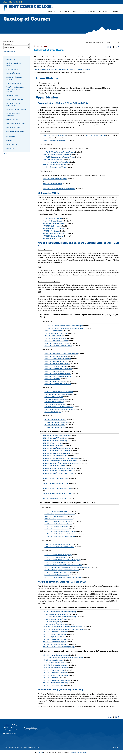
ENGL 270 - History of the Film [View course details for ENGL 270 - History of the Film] (54, 381)
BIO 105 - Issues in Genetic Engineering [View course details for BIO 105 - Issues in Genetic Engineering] (56, 614)
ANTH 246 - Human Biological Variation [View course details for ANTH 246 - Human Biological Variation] (56, 655)
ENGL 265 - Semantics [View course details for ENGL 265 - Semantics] (52, 379)
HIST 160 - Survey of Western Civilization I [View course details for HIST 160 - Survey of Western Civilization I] (57, 448)
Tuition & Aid (90, 11)
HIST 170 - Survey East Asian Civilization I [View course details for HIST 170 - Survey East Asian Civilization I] (57, 451)
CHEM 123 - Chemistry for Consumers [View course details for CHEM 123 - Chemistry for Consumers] (55, 665)
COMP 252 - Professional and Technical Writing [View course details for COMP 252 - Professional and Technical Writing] (59, 157)
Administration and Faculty (15, 131)
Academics (64, 11)
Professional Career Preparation (13, 114)
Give (20, 2)
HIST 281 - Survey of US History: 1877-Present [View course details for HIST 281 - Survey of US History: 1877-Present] (58, 473)
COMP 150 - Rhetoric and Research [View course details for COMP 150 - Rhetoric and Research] (54, 140)
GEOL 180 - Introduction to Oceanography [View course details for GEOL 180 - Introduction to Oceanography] (56, 680)
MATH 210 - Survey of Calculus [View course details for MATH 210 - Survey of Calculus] (53, 236)
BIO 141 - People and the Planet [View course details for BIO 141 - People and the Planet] (53, 663)
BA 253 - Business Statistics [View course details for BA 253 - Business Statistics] (52, 218)
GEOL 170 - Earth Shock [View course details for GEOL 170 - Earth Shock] (51, 678)
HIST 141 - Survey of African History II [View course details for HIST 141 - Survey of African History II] (55, 441)
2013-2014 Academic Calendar (13, 64)
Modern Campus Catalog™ (79, 752)
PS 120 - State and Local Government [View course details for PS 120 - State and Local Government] (57, 529)
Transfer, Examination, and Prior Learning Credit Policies (15, 89)
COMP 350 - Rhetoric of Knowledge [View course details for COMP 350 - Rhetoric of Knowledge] (55, 179)
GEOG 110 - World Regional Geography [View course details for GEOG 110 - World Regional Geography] (57, 544)
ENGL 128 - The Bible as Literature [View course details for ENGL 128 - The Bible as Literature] (56, 356)
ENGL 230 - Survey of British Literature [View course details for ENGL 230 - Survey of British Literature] (57, 374)
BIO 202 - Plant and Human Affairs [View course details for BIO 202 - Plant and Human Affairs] (54, 619)
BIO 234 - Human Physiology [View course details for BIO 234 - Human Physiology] (52, 622)
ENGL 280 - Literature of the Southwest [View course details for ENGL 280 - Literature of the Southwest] (57, 384)
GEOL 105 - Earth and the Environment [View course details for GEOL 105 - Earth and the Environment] (55, 632)
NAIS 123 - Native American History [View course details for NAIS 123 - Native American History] (55, 498)
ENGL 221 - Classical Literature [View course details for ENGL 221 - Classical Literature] (55, 371)
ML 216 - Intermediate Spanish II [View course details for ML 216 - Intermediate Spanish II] (55, 422)
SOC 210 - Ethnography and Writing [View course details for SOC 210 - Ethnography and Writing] (54, 167)
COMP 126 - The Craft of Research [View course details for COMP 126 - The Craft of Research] (54, 136)
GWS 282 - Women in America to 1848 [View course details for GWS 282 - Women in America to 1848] (55, 483)
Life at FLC (103, 11)
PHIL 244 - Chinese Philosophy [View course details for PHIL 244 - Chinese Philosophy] (55, 399)
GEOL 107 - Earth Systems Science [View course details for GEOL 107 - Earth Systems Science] (54, 634)
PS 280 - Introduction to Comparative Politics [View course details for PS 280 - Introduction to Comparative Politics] (59, 536)
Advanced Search (9, 51)
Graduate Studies (12, 119)
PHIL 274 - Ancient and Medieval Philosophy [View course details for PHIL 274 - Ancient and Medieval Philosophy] (59, 409)
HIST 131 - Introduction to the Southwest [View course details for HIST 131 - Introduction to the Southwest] (56, 436)
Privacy (115, 747)
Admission (77, 11)
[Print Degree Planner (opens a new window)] (108, 47)
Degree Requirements (13, 83)
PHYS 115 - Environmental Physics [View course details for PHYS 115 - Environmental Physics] (54, 642)
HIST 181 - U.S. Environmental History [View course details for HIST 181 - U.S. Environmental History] (55, 456)
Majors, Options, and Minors (15, 99)
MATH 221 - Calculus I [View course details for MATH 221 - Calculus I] (50, 238)
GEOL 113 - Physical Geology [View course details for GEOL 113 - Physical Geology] (52, 637)
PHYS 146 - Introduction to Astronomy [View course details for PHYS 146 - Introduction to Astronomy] (55, 644)
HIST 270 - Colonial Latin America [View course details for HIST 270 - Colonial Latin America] (54, 466)
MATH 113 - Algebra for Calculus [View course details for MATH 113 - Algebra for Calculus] (54, 228)
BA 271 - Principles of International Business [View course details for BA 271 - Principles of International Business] (59, 514)
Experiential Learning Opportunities (13, 104)
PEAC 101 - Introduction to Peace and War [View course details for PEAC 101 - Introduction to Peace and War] (58, 392)
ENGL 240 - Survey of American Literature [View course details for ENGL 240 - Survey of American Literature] (58, 376)
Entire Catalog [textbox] (8, 44)
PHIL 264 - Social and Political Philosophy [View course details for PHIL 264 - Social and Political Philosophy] (58, 407)
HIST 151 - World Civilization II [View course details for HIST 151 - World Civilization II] (53, 446)
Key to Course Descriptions (15, 123)
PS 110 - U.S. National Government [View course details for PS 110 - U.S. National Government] (56, 526)
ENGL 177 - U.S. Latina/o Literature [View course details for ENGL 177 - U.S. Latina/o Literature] (56, 366)
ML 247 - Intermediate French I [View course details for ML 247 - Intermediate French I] (54, 425)
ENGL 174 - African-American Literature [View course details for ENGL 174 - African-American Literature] (57, 359)
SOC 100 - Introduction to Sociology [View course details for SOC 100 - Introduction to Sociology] (56, 575)
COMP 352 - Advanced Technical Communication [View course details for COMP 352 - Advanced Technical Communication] (59, 189)
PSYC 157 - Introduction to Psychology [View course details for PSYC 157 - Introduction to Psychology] (57, 572)
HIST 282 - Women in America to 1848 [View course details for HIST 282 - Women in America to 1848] (55, 478)
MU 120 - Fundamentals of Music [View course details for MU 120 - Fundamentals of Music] (55, 338)
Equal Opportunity (12, 144)
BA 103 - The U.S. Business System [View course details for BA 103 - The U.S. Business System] (56, 511)
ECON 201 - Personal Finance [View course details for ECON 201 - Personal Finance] (54, 516)
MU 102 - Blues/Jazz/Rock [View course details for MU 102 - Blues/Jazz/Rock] (53, 336)
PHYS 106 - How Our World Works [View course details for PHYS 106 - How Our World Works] (54, 639)
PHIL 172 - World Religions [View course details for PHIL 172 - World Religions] (53, 397)
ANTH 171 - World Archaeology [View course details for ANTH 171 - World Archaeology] (54, 557)
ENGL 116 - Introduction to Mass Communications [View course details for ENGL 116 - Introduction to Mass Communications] (61, 354)
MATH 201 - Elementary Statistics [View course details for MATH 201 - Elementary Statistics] (54, 233)
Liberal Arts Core (12, 95)
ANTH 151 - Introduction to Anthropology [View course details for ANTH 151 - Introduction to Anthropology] (58, 555)
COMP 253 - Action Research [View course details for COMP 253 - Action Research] (52, 160)
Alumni (5, 2)
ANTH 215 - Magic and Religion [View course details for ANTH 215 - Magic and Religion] (55, 562)
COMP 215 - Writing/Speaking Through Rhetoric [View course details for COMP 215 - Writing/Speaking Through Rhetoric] (59, 152)
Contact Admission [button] (11, 733)
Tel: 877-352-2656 (31, 728)
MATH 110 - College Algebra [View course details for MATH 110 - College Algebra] (52, 226)
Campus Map (10, 136)
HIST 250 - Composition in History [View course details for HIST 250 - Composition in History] (54, 165)
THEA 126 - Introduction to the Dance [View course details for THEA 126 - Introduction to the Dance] (56, 343)
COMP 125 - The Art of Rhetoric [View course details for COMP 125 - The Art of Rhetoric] (95, 136)
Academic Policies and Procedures (14, 78)
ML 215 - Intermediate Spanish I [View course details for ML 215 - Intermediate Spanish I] (55, 420)
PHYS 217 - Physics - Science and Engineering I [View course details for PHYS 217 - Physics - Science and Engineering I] (59, 647)
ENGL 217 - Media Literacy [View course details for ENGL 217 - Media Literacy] (53, 331)
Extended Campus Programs (16, 109)
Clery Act (9, 140)
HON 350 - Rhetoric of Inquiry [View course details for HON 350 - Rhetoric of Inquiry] (52, 184)
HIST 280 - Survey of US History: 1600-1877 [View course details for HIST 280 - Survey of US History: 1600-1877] (57, 471)
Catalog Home (11, 59)
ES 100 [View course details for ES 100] (92, 696)
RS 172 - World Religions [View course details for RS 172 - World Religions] (52, 412)
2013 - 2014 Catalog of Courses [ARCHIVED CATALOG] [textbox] (96, 42)
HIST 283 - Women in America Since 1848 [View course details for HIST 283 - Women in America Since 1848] (57, 488)
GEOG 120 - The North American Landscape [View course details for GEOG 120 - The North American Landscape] (59, 547)
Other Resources (12, 69)
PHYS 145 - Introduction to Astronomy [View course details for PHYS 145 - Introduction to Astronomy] (55, 683)
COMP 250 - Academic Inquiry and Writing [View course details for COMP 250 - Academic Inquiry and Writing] (57, 155)
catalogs (40, 752)
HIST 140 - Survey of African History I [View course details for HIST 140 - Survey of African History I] (55, 438)
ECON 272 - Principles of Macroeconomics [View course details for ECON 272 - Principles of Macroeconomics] (58, 521)
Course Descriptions (13, 127)
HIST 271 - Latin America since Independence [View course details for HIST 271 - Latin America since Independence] (58, 468)
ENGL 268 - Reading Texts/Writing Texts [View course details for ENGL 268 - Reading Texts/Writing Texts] (56, 162)
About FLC (52, 11)
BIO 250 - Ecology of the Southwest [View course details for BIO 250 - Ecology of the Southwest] (55, 624)
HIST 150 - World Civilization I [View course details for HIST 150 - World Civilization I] (53, 443)
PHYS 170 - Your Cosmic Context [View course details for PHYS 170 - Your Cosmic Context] (54, 685)
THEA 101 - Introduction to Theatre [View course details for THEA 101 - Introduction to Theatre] (56, 341)
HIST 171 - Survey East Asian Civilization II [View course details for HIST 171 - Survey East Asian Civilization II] (57, 453)
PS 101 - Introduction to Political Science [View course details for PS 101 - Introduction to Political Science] (58, 524)
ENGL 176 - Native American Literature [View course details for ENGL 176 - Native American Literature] (57, 364)
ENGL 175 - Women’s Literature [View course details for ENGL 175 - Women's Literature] (54, 361)
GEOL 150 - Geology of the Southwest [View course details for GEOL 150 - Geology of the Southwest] (55, 675)
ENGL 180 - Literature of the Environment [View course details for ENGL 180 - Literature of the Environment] (58, 369)
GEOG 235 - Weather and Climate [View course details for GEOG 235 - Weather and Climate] (54, 670)
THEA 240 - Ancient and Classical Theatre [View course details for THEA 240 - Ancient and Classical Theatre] (58, 346)
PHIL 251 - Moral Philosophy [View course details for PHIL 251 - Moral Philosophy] (54, 402)
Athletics (115, 11)
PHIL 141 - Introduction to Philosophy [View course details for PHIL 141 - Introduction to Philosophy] (57, 394)
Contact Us (10, 148)
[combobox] (100, 42)
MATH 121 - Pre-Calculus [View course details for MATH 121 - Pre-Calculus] (51, 231)
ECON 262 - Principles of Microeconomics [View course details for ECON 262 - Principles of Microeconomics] (58, 519)
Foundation (13, 2)
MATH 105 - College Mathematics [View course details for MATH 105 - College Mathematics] (54, 223)
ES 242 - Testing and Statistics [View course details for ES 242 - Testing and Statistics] (53, 221)
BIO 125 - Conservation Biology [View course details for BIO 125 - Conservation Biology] (53, 660)
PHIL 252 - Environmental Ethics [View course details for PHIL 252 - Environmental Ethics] (55, 404)
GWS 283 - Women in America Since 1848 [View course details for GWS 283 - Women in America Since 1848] (57, 493)
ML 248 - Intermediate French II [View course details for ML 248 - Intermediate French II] (55, 427)
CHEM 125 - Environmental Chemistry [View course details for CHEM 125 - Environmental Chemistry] (55, 668)
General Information (13, 73)
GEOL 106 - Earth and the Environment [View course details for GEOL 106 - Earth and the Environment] (55, 673)
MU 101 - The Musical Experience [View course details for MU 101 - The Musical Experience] (55, 333)
